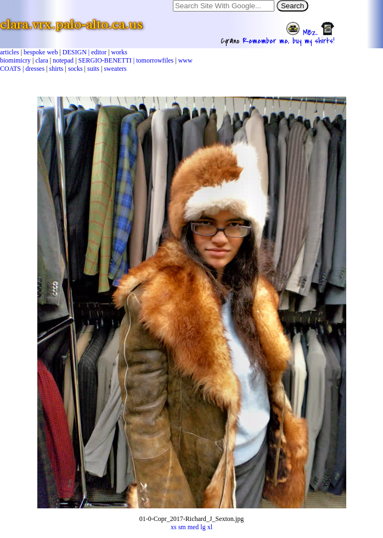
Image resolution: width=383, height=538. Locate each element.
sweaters (115, 68)
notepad (63, 60)
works (119, 52)
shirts (56, 68)
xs (174, 527)
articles (9, 52)
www (185, 60)
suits (93, 68)
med (193, 527)
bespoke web (41, 52)
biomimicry (15, 60)
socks (75, 68)
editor (98, 52)
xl (209, 527)
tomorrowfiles (154, 60)
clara (41, 60)
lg (202, 527)
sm (182, 527)
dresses (34, 68)
